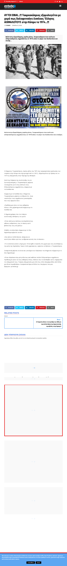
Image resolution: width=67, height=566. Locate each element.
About (21, 1)
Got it (38, 562)
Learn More (31, 562)
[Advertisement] (35, 152)
